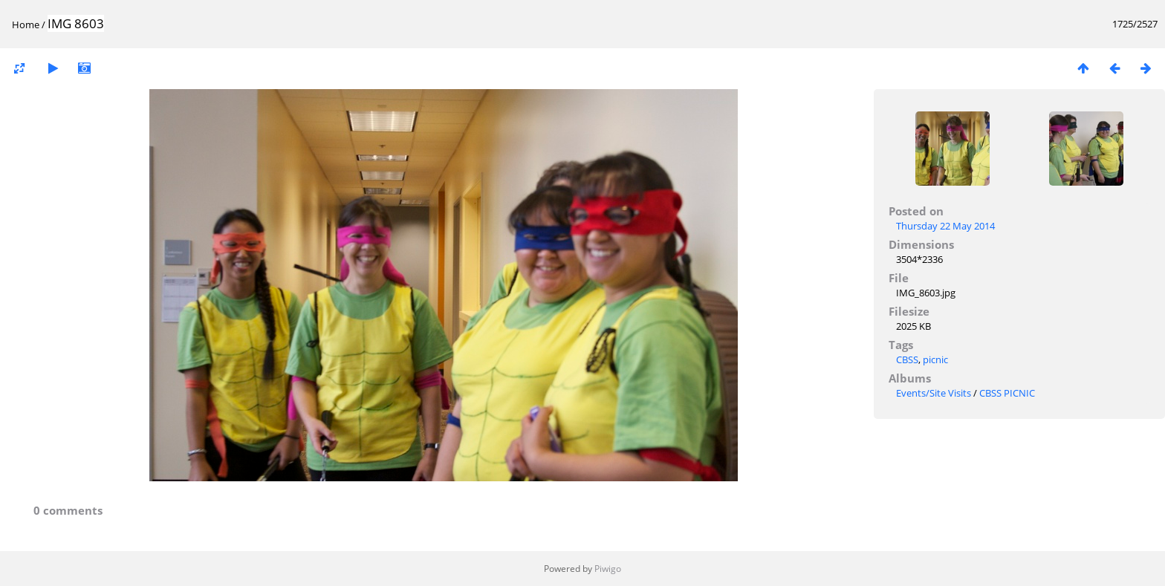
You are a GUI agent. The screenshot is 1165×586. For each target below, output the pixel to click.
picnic (935, 359)
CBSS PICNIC (1007, 393)
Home (25, 24)
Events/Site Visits (933, 393)
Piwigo (607, 568)
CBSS (907, 359)
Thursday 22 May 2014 (945, 225)
